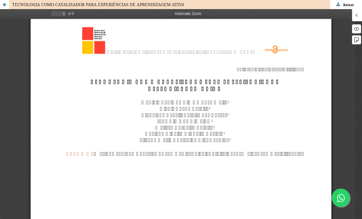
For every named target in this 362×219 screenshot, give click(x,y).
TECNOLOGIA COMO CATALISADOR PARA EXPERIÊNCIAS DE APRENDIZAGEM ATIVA (98, 4)
